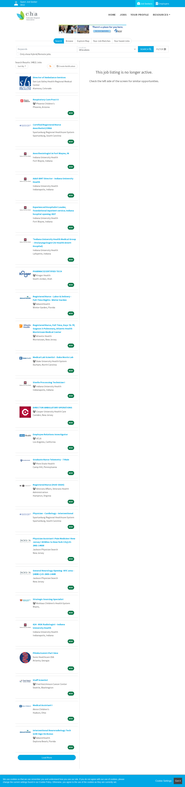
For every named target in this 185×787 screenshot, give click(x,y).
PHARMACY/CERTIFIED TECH (47, 271)
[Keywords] (46, 49)
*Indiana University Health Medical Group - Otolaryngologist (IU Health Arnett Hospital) (54, 243)
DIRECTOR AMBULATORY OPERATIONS (52, 407)
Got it (178, 781)
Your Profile (140, 14)
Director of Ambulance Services (49, 77)
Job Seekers (144, 3)
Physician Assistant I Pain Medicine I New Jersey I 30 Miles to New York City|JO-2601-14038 (54, 542)
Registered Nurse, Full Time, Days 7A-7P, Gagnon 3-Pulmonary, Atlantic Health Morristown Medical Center (54, 328)
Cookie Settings (163, 781)
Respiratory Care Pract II (46, 99)
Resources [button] (160, 14)
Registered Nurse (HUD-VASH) (48, 484)
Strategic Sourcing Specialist (48, 599)
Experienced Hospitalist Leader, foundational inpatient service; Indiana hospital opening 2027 (53, 210)
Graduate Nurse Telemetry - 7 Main (51, 459)
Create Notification (66, 66)
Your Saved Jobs (122, 40)
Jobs (123, 14)
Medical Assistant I (42, 705)
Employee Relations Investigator (50, 434)
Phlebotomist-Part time (45, 653)
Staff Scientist (40, 680)
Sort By (21, 66)
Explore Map (83, 40)
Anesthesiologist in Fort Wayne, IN (51, 153)
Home (112, 14)
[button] (161, 49)
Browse (69, 40)
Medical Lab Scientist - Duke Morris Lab (53, 357)
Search (58, 40)
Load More (47, 757)
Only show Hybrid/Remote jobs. (35, 54)
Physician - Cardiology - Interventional (53, 513)
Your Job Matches (101, 40)
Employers (162, 3)
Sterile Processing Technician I (49, 382)
